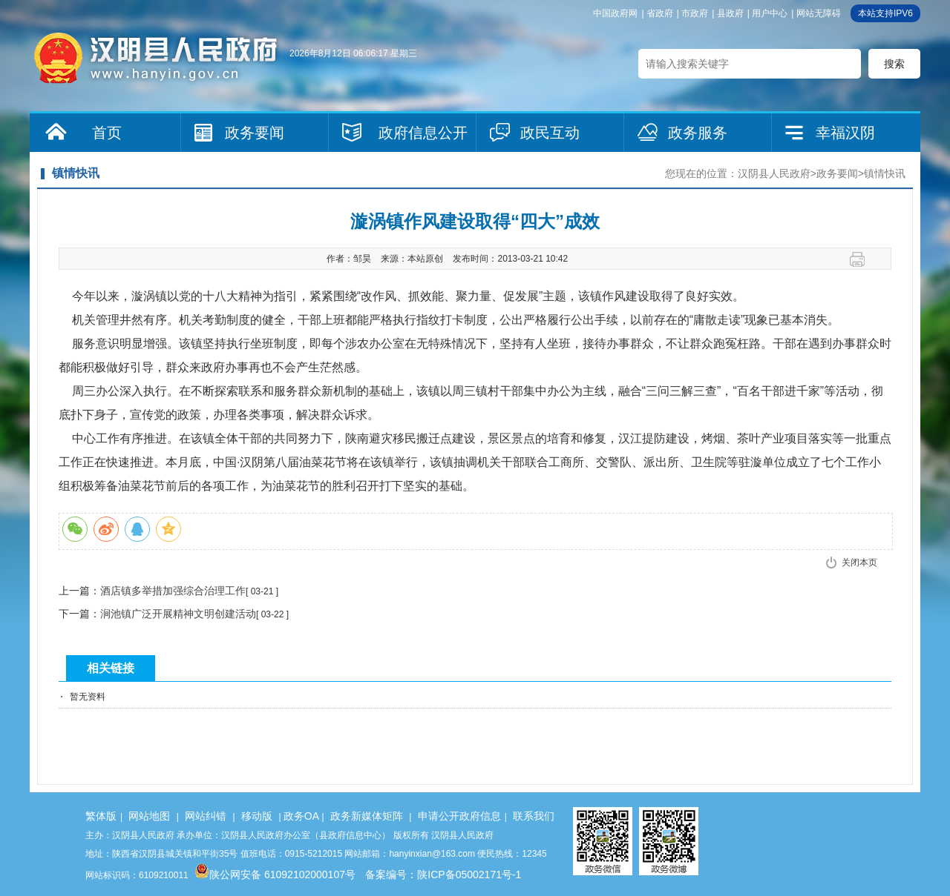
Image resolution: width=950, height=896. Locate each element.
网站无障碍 (818, 13)
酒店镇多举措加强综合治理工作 (173, 591)
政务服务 (697, 133)
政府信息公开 (423, 133)
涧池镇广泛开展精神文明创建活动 (178, 614)
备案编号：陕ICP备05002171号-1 (443, 874)
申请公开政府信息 (459, 816)
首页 (107, 133)
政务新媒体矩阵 (366, 816)
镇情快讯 (884, 173)
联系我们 (533, 816)
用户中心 (769, 13)
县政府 (730, 13)
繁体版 (101, 816)
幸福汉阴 (845, 133)
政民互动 (550, 133)
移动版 (256, 816)
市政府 (694, 13)
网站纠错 (205, 816)
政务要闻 (254, 133)
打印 (863, 259)
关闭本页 (859, 562)
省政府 (659, 13)
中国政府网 (615, 13)
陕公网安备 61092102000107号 (275, 874)
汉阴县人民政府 (774, 173)
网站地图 (149, 816)
